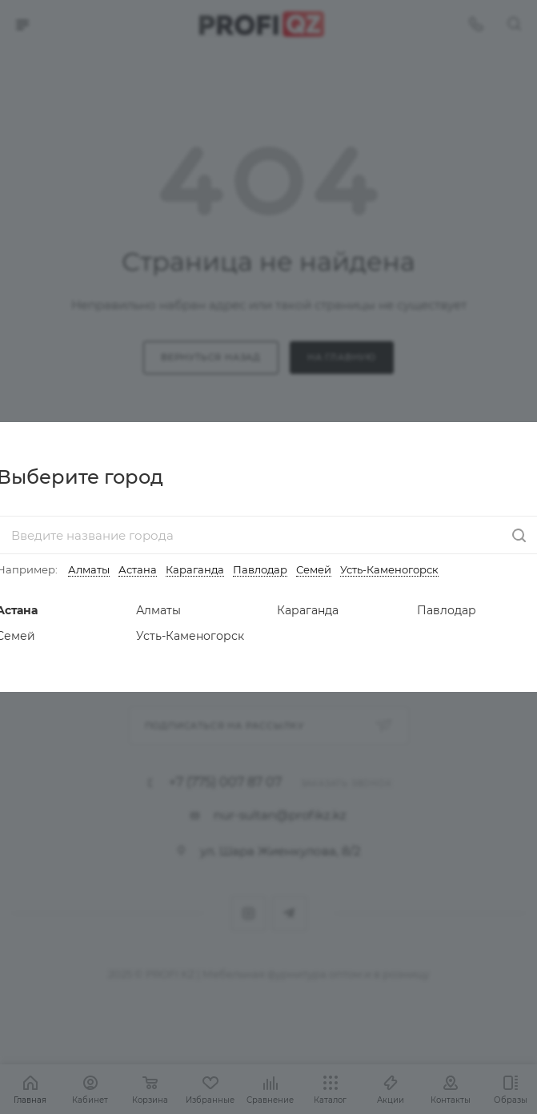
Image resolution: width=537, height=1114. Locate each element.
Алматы (89, 569)
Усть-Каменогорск (389, 569)
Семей (313, 569)
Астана (137, 569)
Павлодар (260, 569)
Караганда (195, 569)
